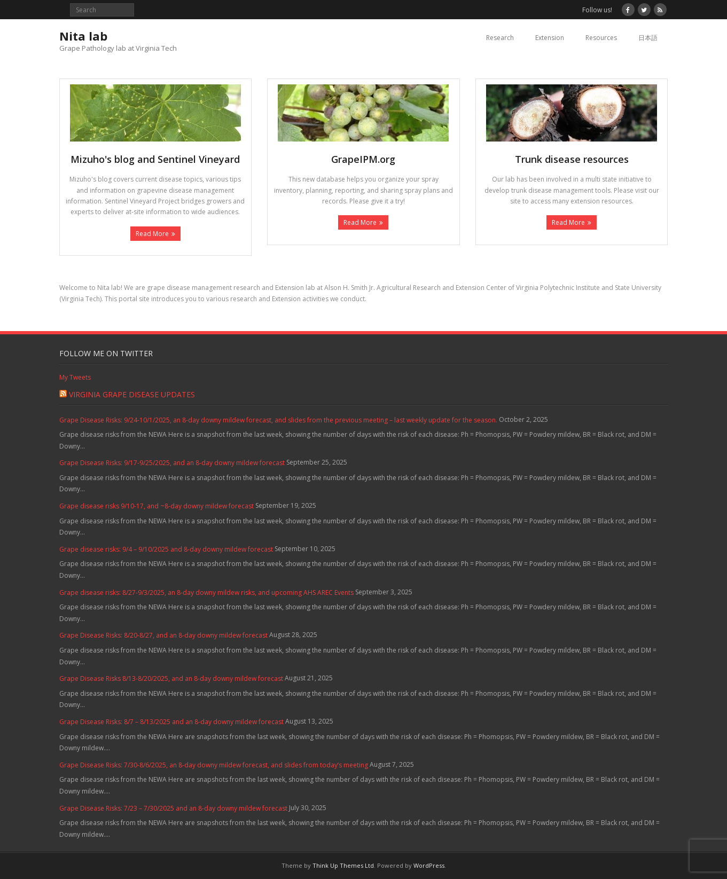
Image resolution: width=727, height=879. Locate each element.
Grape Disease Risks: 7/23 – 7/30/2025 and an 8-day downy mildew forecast (173, 808)
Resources (601, 37)
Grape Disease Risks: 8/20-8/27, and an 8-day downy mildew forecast (163, 635)
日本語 (648, 37)
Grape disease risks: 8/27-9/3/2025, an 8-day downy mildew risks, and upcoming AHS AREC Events (206, 592)
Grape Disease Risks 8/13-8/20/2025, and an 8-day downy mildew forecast (171, 678)
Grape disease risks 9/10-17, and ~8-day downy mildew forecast (156, 506)
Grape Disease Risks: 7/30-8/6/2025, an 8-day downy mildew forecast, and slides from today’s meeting (213, 765)
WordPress (428, 865)
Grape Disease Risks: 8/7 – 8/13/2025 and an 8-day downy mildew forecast (171, 721)
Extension (549, 37)
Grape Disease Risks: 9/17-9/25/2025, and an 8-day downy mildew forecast (172, 462)
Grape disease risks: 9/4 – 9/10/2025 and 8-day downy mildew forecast (166, 549)
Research (500, 37)
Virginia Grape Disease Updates (132, 394)
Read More (152, 233)
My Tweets (75, 377)
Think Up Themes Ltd (343, 865)
